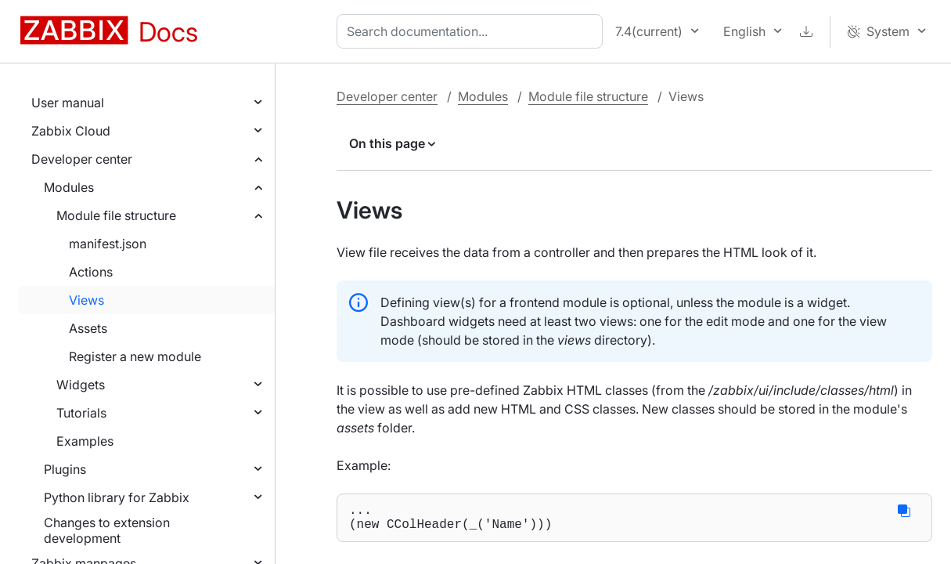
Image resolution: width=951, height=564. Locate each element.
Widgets (80, 384)
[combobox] (473, 31)
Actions (91, 272)
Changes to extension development (107, 530)
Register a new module (135, 356)
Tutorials (81, 413)
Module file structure (116, 215)
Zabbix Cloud (70, 131)
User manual (67, 102)
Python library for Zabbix (116, 497)
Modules (69, 187)
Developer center (81, 159)
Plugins (65, 469)
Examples (84, 441)
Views (86, 300)
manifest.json (107, 243)
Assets (88, 328)
